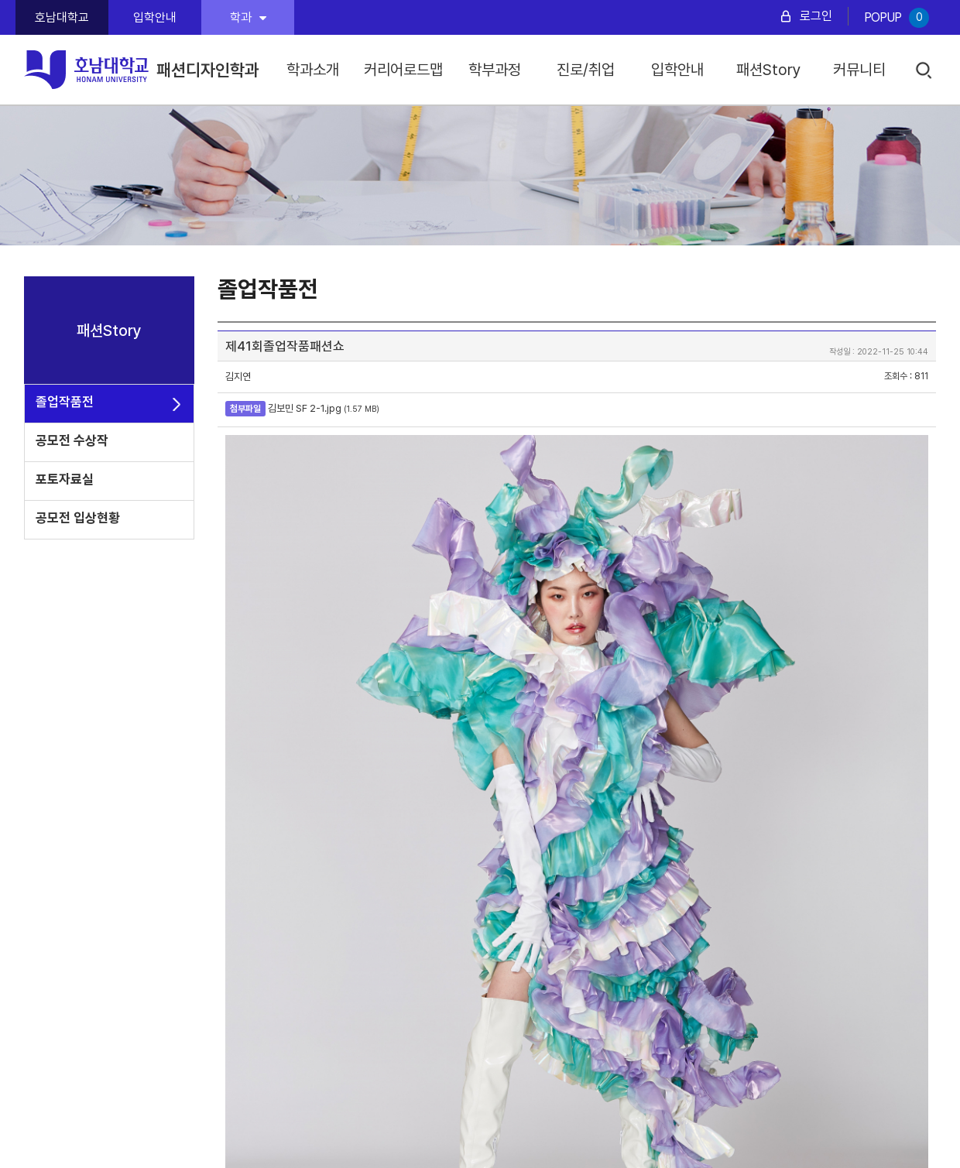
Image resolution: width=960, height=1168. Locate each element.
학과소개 (312, 69)
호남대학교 (62, 17)
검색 (925, 70)
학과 (248, 17)
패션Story (768, 69)
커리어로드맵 (403, 69)
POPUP (896, 18)
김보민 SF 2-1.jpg (304, 408)
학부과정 (494, 69)
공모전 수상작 (72, 440)
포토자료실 (65, 479)
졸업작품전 (65, 401)
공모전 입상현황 (78, 518)
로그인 (816, 16)
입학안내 (155, 17)
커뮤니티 (859, 69)
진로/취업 (586, 69)
